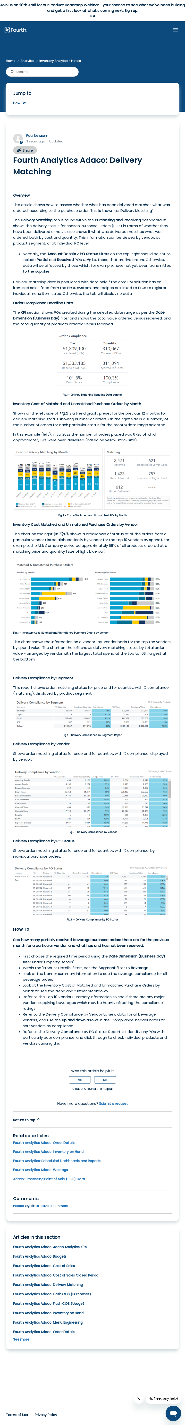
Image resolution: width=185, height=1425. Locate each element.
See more (21, 1339)
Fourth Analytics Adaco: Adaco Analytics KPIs (50, 1247)
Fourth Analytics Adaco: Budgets (40, 1256)
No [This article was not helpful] (105, 1080)
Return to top (27, 1119)
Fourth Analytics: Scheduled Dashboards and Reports (57, 1160)
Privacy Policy (46, 1414)
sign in (30, 1205)
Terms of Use (17, 1414)
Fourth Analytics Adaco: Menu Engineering (48, 1322)
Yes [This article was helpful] (80, 1080)
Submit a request (113, 1103)
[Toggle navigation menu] (176, 30)
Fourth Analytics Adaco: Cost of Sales (44, 1265)
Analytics (27, 61)
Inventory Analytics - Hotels (60, 61)
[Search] (42, 72)
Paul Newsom (37, 135)
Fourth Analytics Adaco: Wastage (40, 1169)
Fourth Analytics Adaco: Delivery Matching (48, 1284)
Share (25, 150)
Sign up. (131, 10)
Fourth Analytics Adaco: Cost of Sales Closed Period (55, 1275)
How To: (19, 103)
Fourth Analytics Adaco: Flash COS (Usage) (48, 1303)
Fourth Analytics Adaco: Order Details (44, 1142)
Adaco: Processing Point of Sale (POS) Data (49, 1179)
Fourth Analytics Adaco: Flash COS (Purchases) (52, 1294)
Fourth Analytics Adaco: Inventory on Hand (48, 1151)
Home (10, 61)
